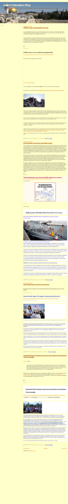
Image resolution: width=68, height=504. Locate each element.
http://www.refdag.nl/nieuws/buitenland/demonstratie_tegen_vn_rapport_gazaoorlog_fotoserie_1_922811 (40, 298)
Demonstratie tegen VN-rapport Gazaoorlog (36, 284)
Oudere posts (64, 448)
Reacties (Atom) (32, 450)
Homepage (46, 448)
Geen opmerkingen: (41, 138)
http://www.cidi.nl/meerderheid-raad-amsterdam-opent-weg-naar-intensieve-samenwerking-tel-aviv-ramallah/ (44, 395)
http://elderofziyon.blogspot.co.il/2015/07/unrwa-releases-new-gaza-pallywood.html (38, 54)
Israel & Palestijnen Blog (16, 5)
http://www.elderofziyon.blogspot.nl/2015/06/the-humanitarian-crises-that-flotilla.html (37, 178)
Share (2, 25)
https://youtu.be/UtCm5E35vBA (29, 82)
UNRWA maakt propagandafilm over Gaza (35, 27)
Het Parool (25, 361)
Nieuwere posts (26, 448)
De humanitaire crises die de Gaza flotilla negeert (37, 143)
